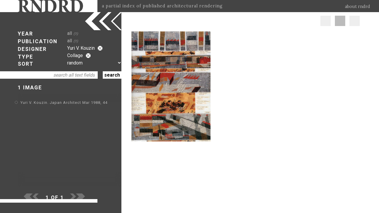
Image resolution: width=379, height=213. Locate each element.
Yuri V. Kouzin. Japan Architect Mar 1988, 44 (63, 102)
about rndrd (357, 6)
